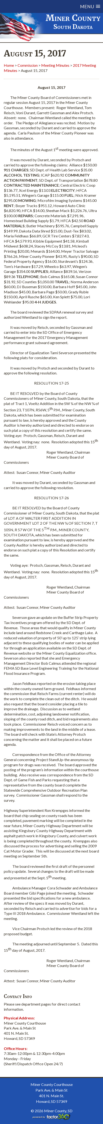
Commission (28, 65)
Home (9, 65)
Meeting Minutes (55, 65)
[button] (58, 6)
